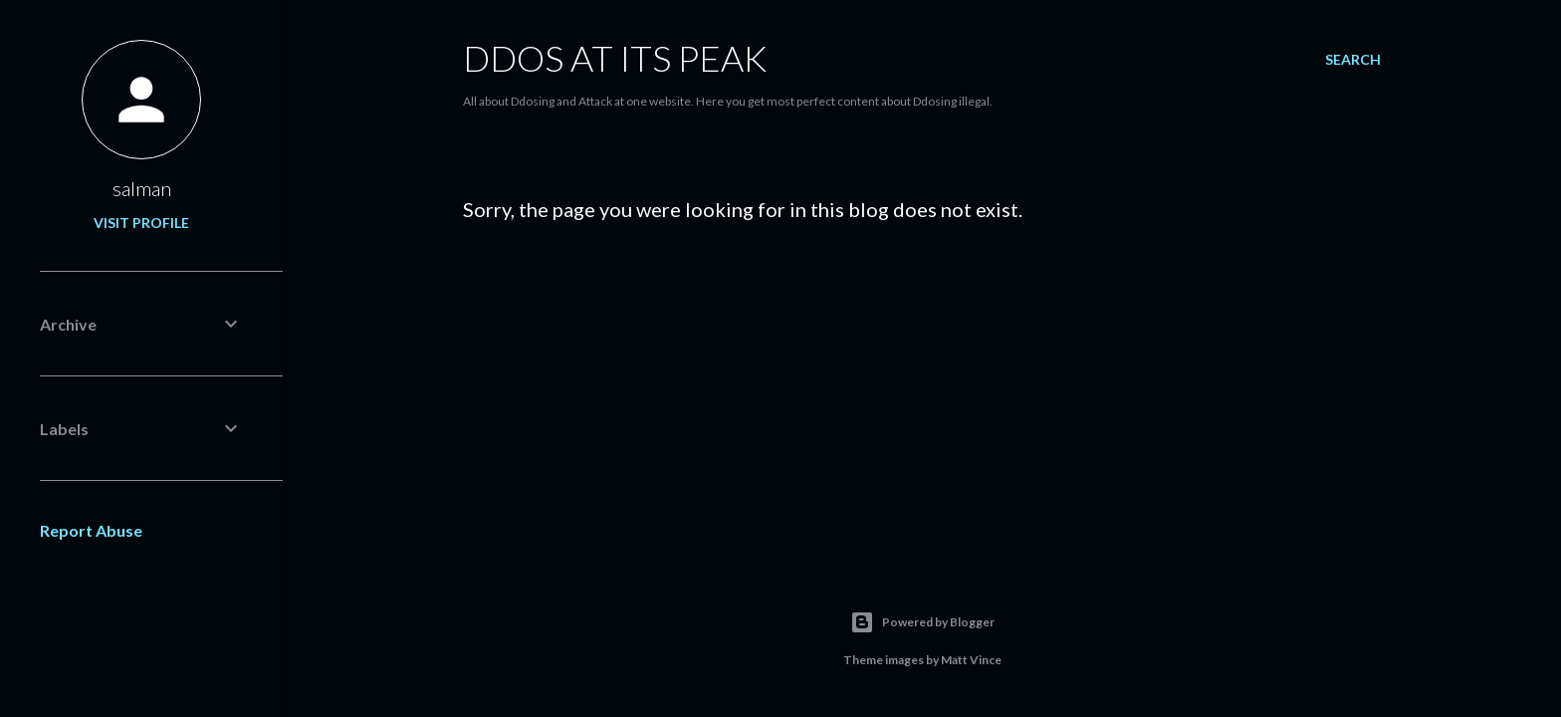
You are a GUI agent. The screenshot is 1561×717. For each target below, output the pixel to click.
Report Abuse (91, 530)
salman (141, 188)
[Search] (1353, 60)
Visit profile (141, 222)
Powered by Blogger (922, 622)
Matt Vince (971, 659)
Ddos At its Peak (615, 58)
